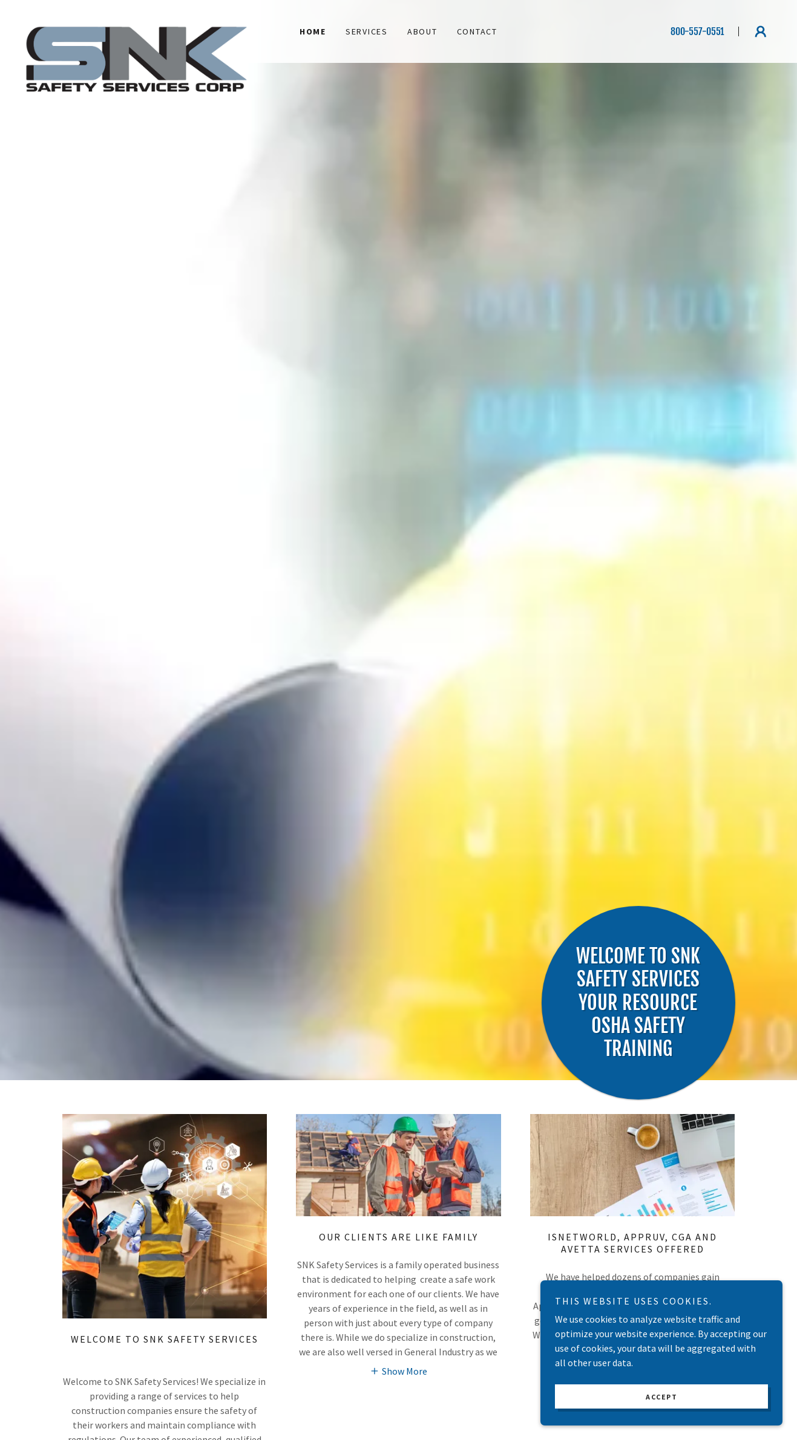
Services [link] (367, 31)
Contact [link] (477, 31)
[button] (761, 31)
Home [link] (313, 31)
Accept (661, 1396)
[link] (136, 24)
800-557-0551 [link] (697, 31)
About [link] (422, 31)
